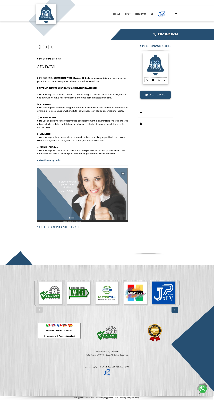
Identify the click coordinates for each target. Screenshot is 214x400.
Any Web (114, 351)
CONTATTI (140, 14)
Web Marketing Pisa (122, 398)
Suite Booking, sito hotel (59, 227)
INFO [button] (128, 14)
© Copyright (78, 398)
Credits (110, 398)
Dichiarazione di (59, 336)
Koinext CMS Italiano (116, 367)
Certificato (59, 330)
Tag (105, 398)
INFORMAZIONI (165, 34)
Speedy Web (100, 367)
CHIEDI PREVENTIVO (155, 95)
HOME (116, 14)
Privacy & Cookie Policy (94, 398)
